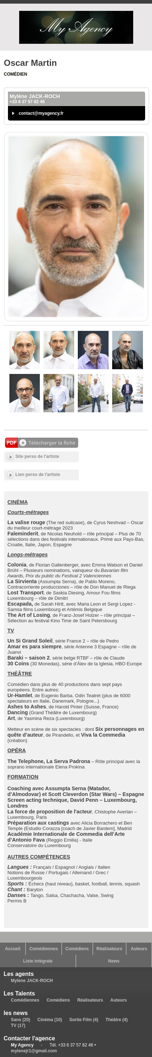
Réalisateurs (109, 948)
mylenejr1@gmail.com (34, 1050)
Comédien (16, 74)
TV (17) (18, 1025)
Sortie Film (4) (83, 1019)
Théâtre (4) (116, 1019)
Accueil (13, 948)
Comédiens (77, 948)
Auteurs (139, 948)
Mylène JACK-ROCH (32, 980)
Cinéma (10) (49, 1019)
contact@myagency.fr (41, 113)
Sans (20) (20, 1019)
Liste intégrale (37, 961)
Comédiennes (43, 948)
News (113, 961)
